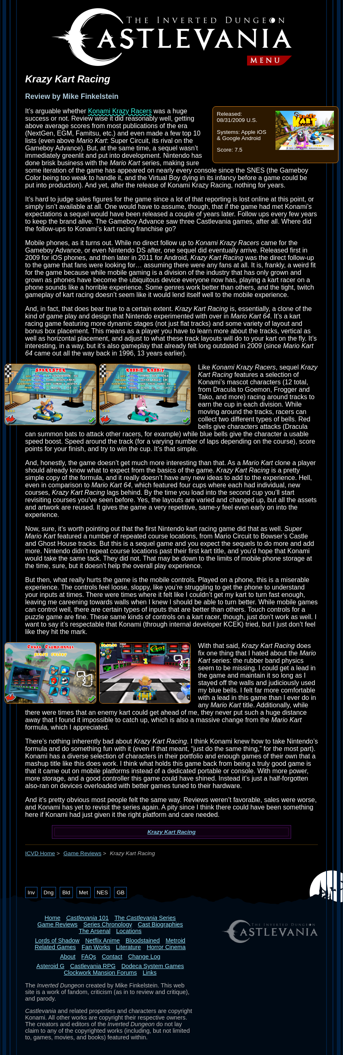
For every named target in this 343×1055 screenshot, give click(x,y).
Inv (31, 892)
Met (83, 892)
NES (102, 892)
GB (120, 892)
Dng (49, 892)
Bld (66, 892)
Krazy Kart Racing (171, 832)
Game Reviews (82, 853)
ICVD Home (40, 853)
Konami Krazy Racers (120, 111)
